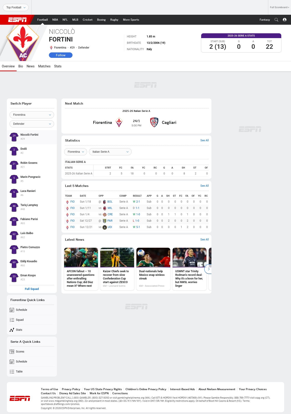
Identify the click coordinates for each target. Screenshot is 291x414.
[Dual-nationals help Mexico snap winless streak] (153, 269)
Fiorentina (60, 47)
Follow (60, 55)
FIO (72, 201)
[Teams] (75, 151)
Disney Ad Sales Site (72, 393)
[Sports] (15, 7)
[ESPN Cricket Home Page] (88, 20)
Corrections (120, 393)
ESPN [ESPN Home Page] (17, 20)
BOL (110, 201)
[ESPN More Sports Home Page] (131, 20)
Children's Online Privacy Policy (145, 389)
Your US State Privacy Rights (103, 389)
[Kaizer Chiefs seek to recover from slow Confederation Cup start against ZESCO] (117, 269)
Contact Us (48, 393)
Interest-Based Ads (182, 389)
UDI (110, 227)
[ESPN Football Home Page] (42, 20)
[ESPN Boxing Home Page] (101, 20)
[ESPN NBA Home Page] (55, 20)
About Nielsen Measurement (216, 389)
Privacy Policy (71, 389)
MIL (110, 208)
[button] (276, 20)
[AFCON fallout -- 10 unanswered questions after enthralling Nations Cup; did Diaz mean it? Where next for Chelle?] (81, 269)
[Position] (32, 123)
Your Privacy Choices (253, 389)
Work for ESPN (99, 393)
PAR (110, 220)
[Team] (32, 114)
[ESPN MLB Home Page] (75, 20)
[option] (81, 269)
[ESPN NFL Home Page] (65, 20)
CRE (110, 214)
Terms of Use (49, 389)
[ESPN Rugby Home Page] (114, 20)
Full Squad (32, 289)
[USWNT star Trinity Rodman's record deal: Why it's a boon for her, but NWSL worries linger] (189, 269)
